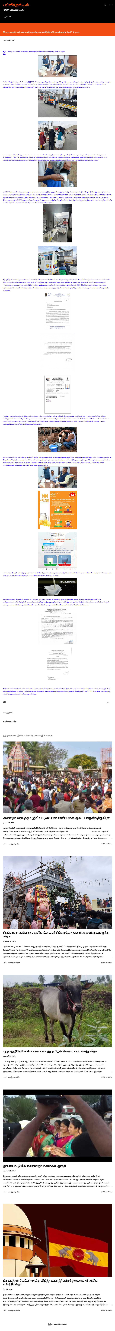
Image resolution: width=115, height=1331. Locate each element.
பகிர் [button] (107, 703)
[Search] (104, 4)
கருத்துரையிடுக (9, 721)
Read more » (106, 844)
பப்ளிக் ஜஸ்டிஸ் (16, 5)
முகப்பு (7, 16)
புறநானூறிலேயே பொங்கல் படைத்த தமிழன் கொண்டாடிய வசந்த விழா (50, 1051)
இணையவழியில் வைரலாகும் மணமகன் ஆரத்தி (34, 1166)
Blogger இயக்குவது (57, 1324)
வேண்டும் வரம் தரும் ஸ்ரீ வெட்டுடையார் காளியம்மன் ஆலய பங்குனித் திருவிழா (56, 818)
